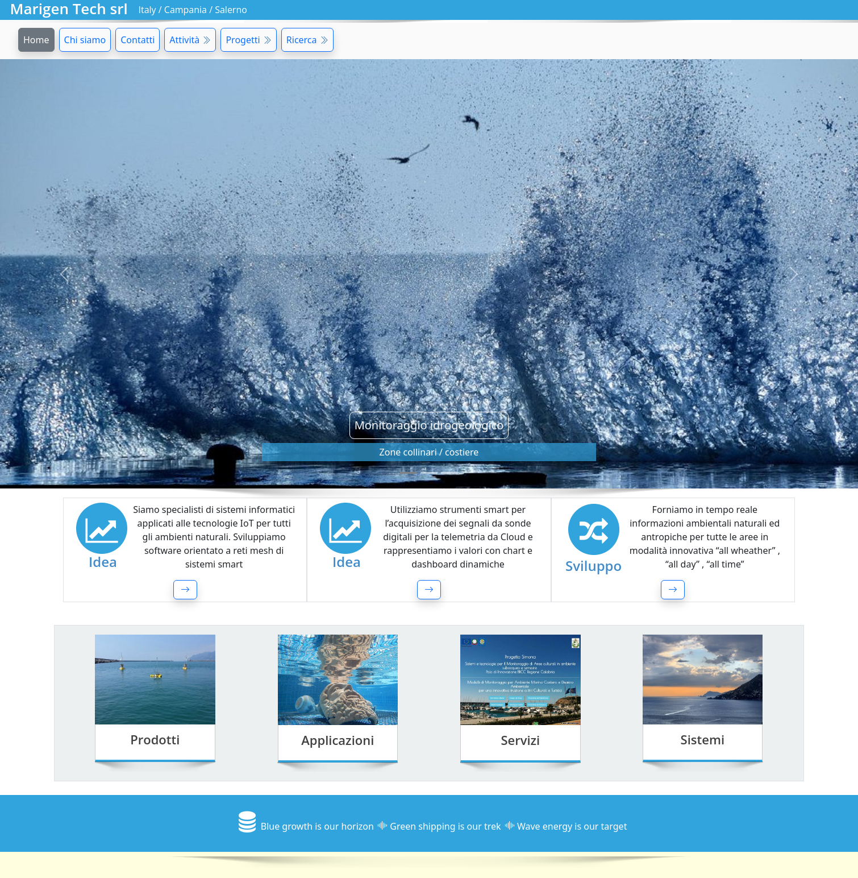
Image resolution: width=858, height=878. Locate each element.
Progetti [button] (248, 40)
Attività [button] (190, 40)
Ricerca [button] (307, 40)
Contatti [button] (137, 40)
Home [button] (36, 40)
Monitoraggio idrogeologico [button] (429, 425)
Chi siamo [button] (85, 40)
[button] (185, 589)
